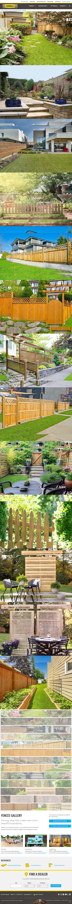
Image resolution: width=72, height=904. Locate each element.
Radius (29, 883)
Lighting (52, 849)
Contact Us (58, 1)
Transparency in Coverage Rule (53, 900)
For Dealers (50, 1)
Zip (16, 883)
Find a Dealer (66, 1)
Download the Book (60, 821)
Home (2, 10)
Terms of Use (65, 900)
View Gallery (18, 853)
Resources (63, 6)
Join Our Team (24, 1)
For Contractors (41, 1)
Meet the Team (38, 894)
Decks (3, 849)
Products (42, 883)
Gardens (28, 849)
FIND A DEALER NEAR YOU (60, 826)
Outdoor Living (43, 6)
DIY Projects (54, 6)
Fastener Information (59, 865)
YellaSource (28, 894)
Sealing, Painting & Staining (14, 865)
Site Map (70, 901)
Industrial (32, 1)
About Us (13, 894)
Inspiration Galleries (16, 10)
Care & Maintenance (36, 865)
